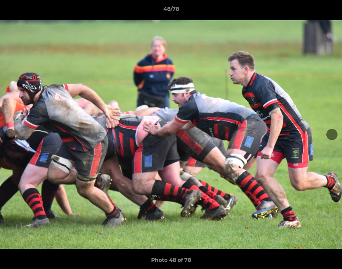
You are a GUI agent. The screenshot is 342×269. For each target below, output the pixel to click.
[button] (328, 10)
